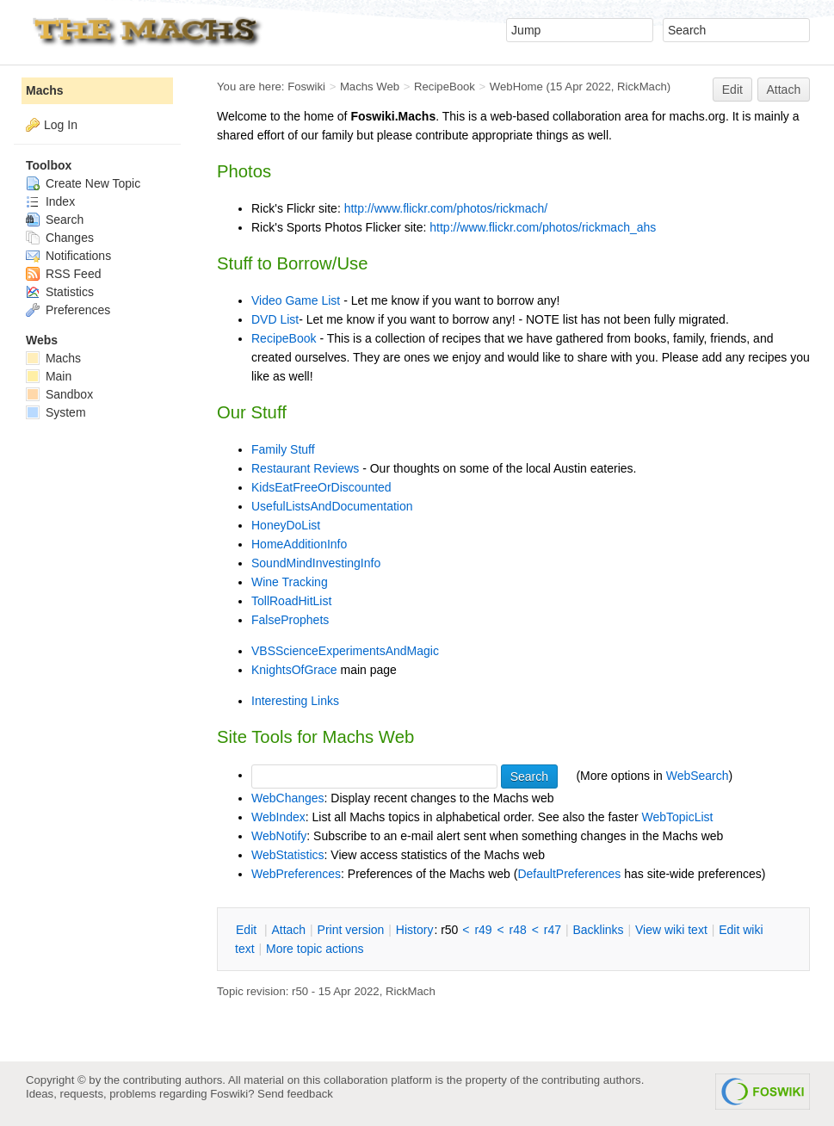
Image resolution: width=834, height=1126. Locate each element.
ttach (288, 930)
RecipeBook (444, 86)
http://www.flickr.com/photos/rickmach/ (446, 208)
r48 (518, 930)
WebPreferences (296, 874)
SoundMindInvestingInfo (315, 563)
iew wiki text (671, 930)
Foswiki (306, 86)
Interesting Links (295, 701)
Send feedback (295, 1093)
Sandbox (59, 394)
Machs (45, 90)
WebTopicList (677, 817)
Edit (732, 89)
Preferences (68, 310)
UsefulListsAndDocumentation (332, 506)
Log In (60, 125)
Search (54, 219)
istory (415, 930)
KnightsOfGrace (294, 670)
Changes (60, 237)
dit (248, 930)
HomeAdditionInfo (299, 544)
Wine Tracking (289, 582)
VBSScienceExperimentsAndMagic (345, 651)
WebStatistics (287, 855)
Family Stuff (283, 449)
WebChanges (287, 798)
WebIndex (278, 817)
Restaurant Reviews (305, 468)
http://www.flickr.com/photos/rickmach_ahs (542, 227)
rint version (351, 930)
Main (48, 376)
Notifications (68, 256)
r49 (482, 930)
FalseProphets (290, 620)
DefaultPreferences (569, 874)
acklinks (597, 930)
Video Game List (295, 300)
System (56, 412)
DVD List (275, 319)
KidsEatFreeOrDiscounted (321, 487)
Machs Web (369, 86)
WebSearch (697, 775)
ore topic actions (315, 949)
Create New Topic (83, 183)
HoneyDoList (285, 525)
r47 (552, 930)
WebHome (516, 86)
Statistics (60, 292)
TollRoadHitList (291, 601)
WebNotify (278, 836)
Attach (784, 89)
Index (50, 201)
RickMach (642, 86)
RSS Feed (63, 274)
